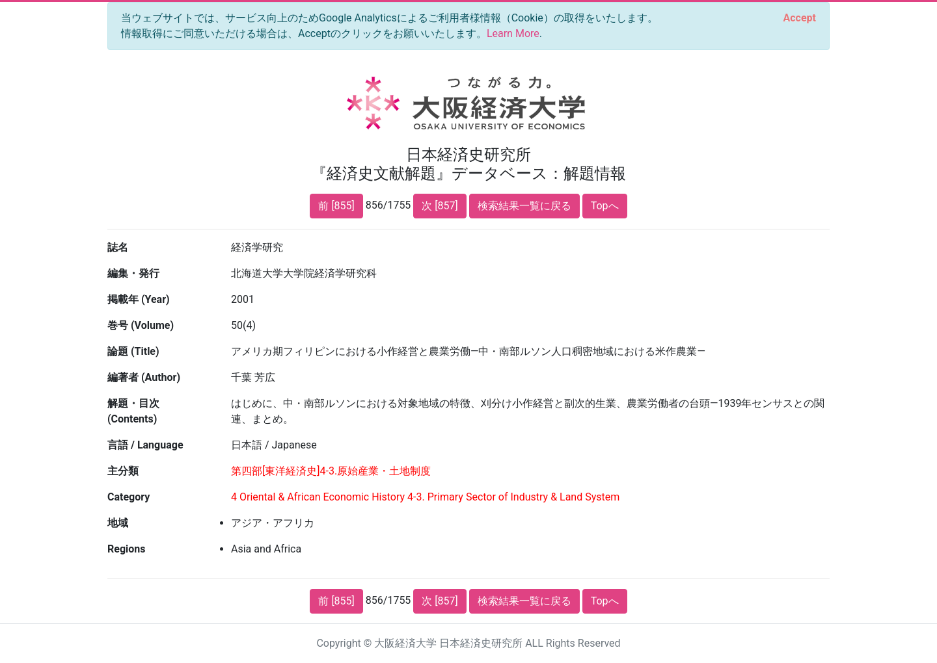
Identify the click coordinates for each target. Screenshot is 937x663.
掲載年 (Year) (138, 299)
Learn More (513, 33)
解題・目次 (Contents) (133, 411)
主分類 (123, 471)
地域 (117, 523)
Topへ (605, 206)
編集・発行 (133, 273)
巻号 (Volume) (140, 325)
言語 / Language (145, 445)
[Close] (799, 18)
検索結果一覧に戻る (524, 206)
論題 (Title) (133, 351)
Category (128, 497)
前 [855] (336, 206)
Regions (126, 549)
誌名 (117, 247)
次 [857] (439, 206)
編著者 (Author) (143, 377)
